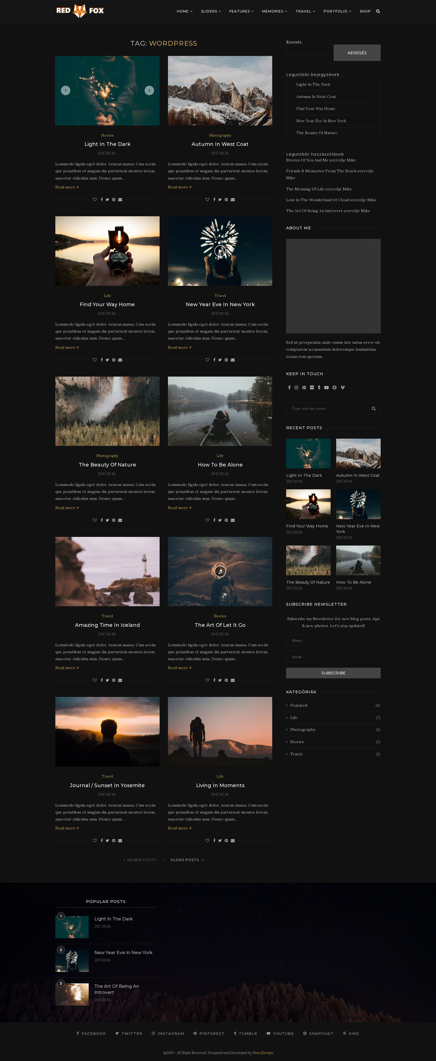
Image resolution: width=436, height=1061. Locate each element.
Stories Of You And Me (307, 160)
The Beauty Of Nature (107, 465)
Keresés (293, 42)
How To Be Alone (220, 465)
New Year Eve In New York (220, 304)
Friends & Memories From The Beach (321, 170)
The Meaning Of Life (305, 188)
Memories (272, 11)
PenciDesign (263, 1052)
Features (239, 11)
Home (183, 11)
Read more (67, 187)
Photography (220, 135)
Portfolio (336, 11)
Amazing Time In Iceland (107, 625)
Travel (303, 11)
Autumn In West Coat (220, 144)
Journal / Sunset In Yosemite (107, 785)
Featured (335, 705)
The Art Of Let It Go (220, 625)
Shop (365, 11)
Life (107, 296)
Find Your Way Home (107, 304)
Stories (107, 135)
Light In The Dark (107, 144)
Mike (351, 160)
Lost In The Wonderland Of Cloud (317, 199)
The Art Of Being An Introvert (314, 210)
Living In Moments (220, 785)
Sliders (209, 11)
